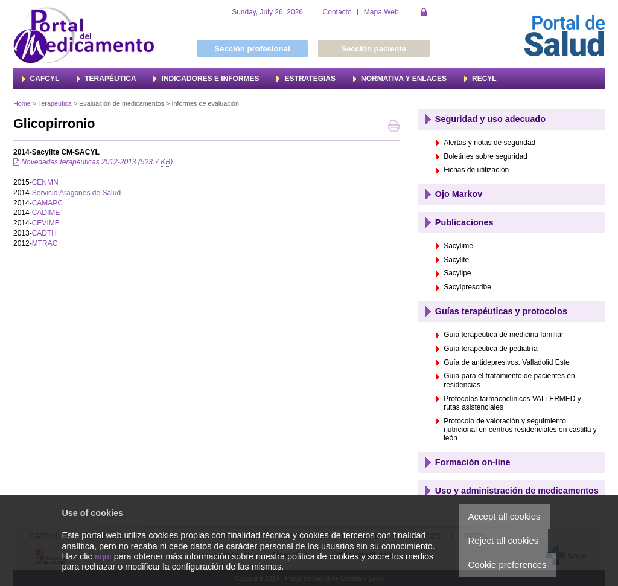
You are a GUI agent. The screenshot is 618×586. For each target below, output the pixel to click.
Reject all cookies (503, 540)
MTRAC (45, 243)
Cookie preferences (507, 564)
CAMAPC (47, 203)
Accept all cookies (504, 516)
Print (394, 127)
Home (22, 103)
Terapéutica (55, 103)
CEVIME (46, 223)
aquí (103, 556)
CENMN (45, 182)
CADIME (46, 212)
